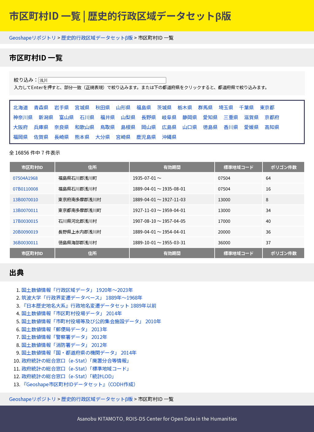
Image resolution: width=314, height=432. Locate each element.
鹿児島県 (146, 136)
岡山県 (148, 127)
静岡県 (189, 117)
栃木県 (185, 107)
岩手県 (61, 107)
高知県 (272, 127)
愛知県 (210, 117)
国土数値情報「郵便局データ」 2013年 (64, 329)
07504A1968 (25, 178)
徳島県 (210, 127)
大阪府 (20, 127)
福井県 (107, 117)
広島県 (169, 127)
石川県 (87, 117)
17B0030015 (25, 221)
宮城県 (82, 107)
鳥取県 (107, 127)
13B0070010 (25, 199)
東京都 (267, 107)
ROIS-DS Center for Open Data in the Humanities (181, 418)
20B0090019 (25, 231)
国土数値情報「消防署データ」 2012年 (64, 344)
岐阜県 (169, 117)
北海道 (20, 107)
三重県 (231, 117)
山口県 (189, 127)
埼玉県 (226, 107)
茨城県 (164, 107)
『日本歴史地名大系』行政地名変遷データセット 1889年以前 (88, 305)
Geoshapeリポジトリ (32, 37)
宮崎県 (123, 136)
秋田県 (102, 107)
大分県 (102, 136)
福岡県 (20, 136)
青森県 (41, 107)
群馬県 (205, 107)
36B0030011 (25, 242)
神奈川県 (23, 117)
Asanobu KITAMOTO (100, 418)
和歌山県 (84, 127)
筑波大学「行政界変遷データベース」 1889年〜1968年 (82, 297)
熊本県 (82, 136)
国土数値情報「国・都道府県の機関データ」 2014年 (79, 352)
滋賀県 (251, 117)
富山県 (66, 117)
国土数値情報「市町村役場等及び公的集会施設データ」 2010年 (91, 321)
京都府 (272, 117)
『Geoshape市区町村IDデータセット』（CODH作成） (79, 384)
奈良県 (61, 127)
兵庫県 (41, 127)
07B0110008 (25, 188)
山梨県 (128, 117)
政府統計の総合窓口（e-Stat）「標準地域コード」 (76, 368)
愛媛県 (251, 127)
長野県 (148, 117)
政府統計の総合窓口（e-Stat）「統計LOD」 (69, 376)
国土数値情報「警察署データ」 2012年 (64, 336)
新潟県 (46, 117)
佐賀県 (41, 136)
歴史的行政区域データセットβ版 (97, 37)
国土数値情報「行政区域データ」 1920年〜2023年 (77, 289)
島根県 (128, 127)
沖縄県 (169, 136)
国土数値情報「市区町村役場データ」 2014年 (71, 313)
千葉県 (246, 107)
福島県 (143, 107)
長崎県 (61, 136)
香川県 (231, 127)
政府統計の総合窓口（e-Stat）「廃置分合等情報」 (76, 360)
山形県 (123, 107)
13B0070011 (25, 210)
